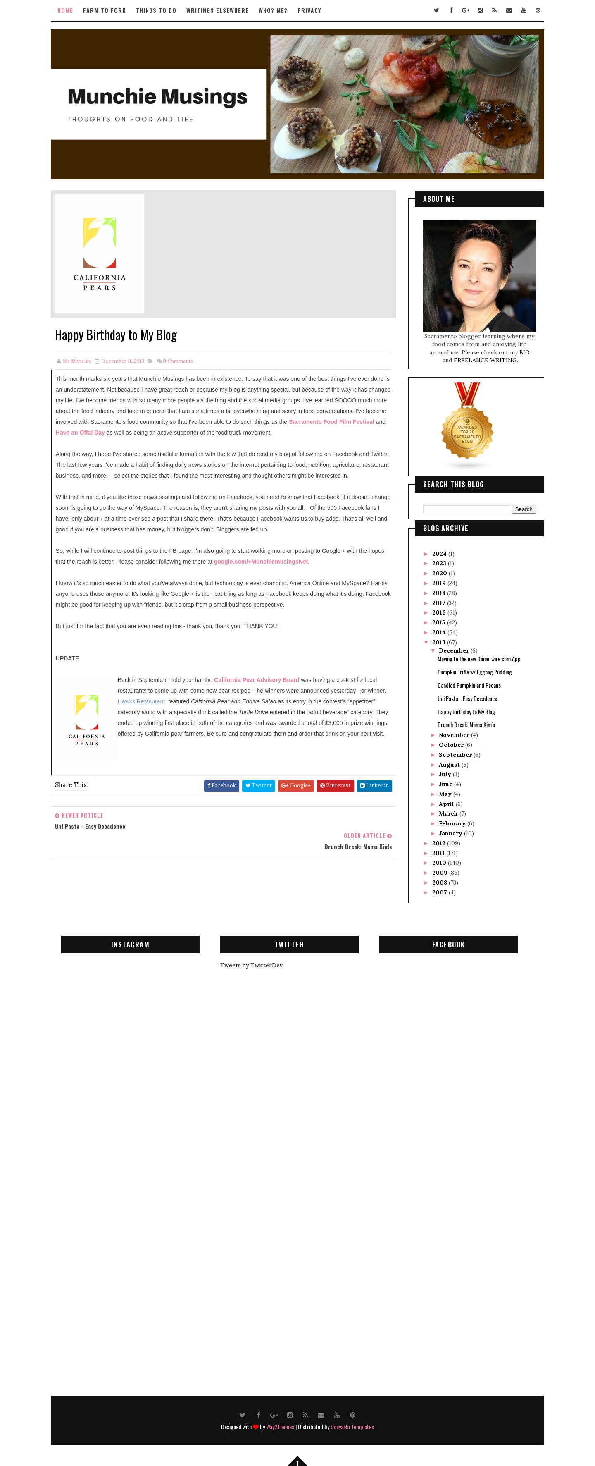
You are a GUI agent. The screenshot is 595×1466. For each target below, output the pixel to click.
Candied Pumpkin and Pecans (464, 681)
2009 (435, 869)
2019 (435, 579)
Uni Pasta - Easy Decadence (462, 694)
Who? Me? (278, 10)
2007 (435, 888)
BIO (519, 348)
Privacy (314, 10)
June (441, 780)
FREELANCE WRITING (480, 357)
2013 (434, 638)
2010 (435, 859)
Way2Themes (280, 1423)
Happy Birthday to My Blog (461, 707)
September (451, 751)
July (441, 770)
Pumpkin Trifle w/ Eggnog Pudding (470, 668)
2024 (435, 550)
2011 (434, 849)
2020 (435, 569)
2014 (435, 628)
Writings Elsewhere (223, 10)
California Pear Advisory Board (261, 687)
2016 (435, 608)
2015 (434, 618)
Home (71, 10)
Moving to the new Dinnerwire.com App (474, 654)
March (444, 810)
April (442, 800)
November (450, 731)
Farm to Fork (109, 10)
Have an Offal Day (183, 429)
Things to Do (161, 10)
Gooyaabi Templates (352, 1423)
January (446, 829)
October (447, 741)
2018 (434, 589)
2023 (435, 559)
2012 (434, 839)
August (445, 761)
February (448, 819)
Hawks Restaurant (173, 709)
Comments (183, 357)
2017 (434, 599)
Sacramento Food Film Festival (103, 429)
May (441, 790)
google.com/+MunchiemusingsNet (283, 569)
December (450, 646)
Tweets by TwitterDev (256, 962)
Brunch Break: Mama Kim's (461, 720)
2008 (435, 878)
